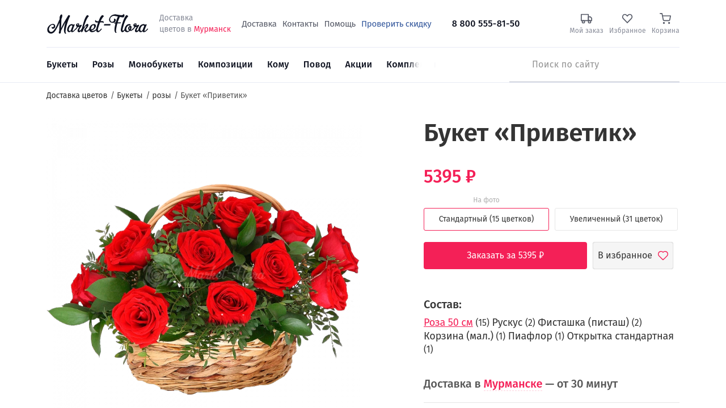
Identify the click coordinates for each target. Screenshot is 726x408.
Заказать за (514, 255)
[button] (383, 139)
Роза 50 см (448, 322)
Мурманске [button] (513, 383)
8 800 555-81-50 (486, 23)
